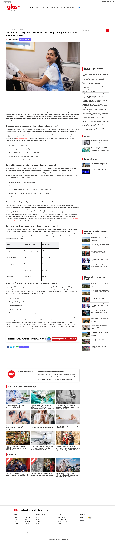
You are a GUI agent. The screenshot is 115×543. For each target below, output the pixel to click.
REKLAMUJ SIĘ (110, 1)
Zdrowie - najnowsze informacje (21, 386)
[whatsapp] (17, 347)
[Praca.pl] (82, 517)
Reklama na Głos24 (62, 519)
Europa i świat (90, 159)
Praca (79, 7)
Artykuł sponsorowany (13, 39)
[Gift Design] (82, 520)
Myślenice (15, 533)
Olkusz (27, 519)
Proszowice (28, 525)
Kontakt (59, 523)
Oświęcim (27, 521)
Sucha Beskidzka (29, 527)
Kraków (15, 517)
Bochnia (15, 519)
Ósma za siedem (39, 527)
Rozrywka (54, 7)
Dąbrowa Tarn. (17, 525)
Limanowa (15, 529)
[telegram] (14, 347)
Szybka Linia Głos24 (67, 7)
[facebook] (8, 347)
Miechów (15, 531)
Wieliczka (27, 533)
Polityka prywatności (62, 521)
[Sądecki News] (89, 517)
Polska (87, 136)
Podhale (27, 523)
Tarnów (27, 529)
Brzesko (15, 521)
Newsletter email (62, 517)
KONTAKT (103, 1)
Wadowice (27, 531)
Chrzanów (15, 523)
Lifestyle (37, 519)
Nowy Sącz (27, 517)
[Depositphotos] (96, 517)
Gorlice (15, 527)
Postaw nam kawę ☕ (25, 39)
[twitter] (11, 347)
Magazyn (37, 517)
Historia (45, 7)
